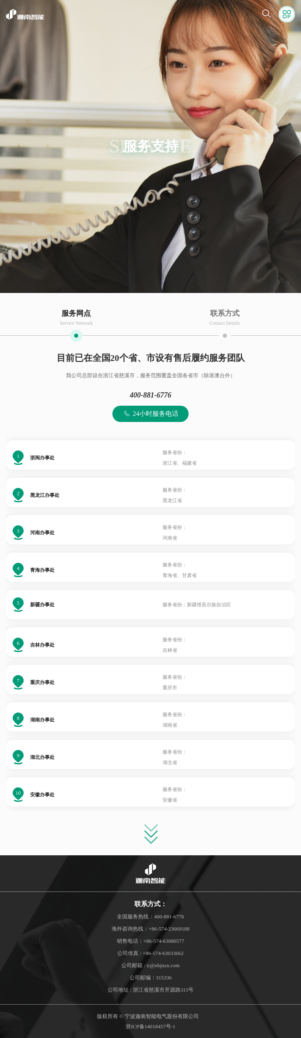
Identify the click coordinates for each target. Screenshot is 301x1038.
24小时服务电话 (150, 414)
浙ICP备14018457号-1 (150, 1026)
